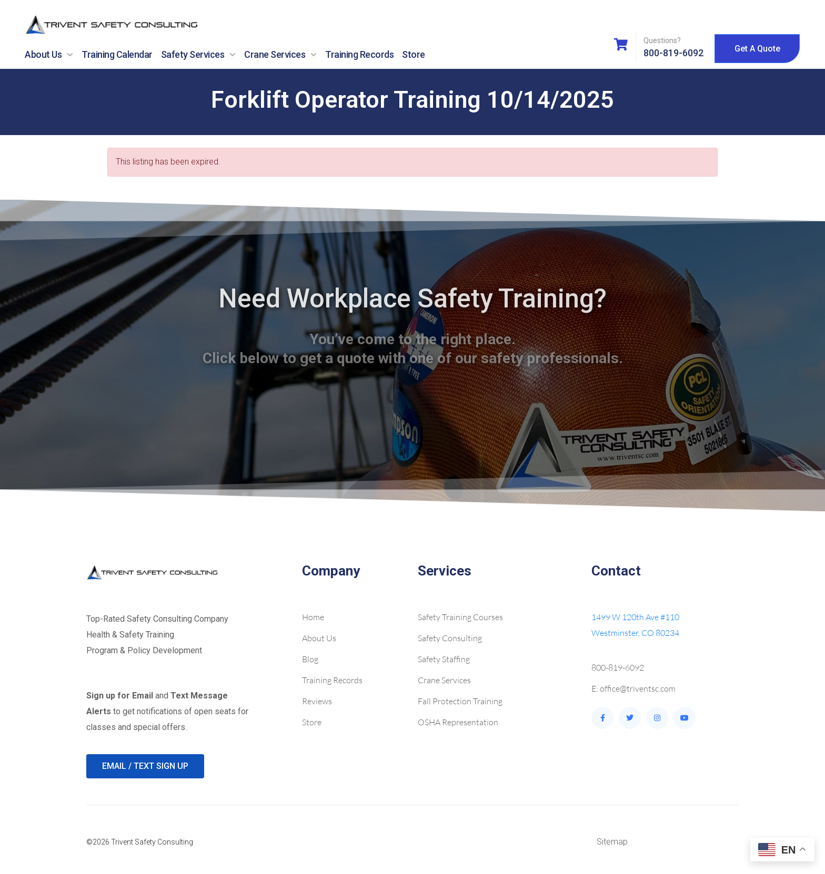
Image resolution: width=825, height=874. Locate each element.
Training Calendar (117, 54)
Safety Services (198, 55)
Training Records (359, 54)
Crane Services (280, 55)
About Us (49, 55)
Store (413, 54)
